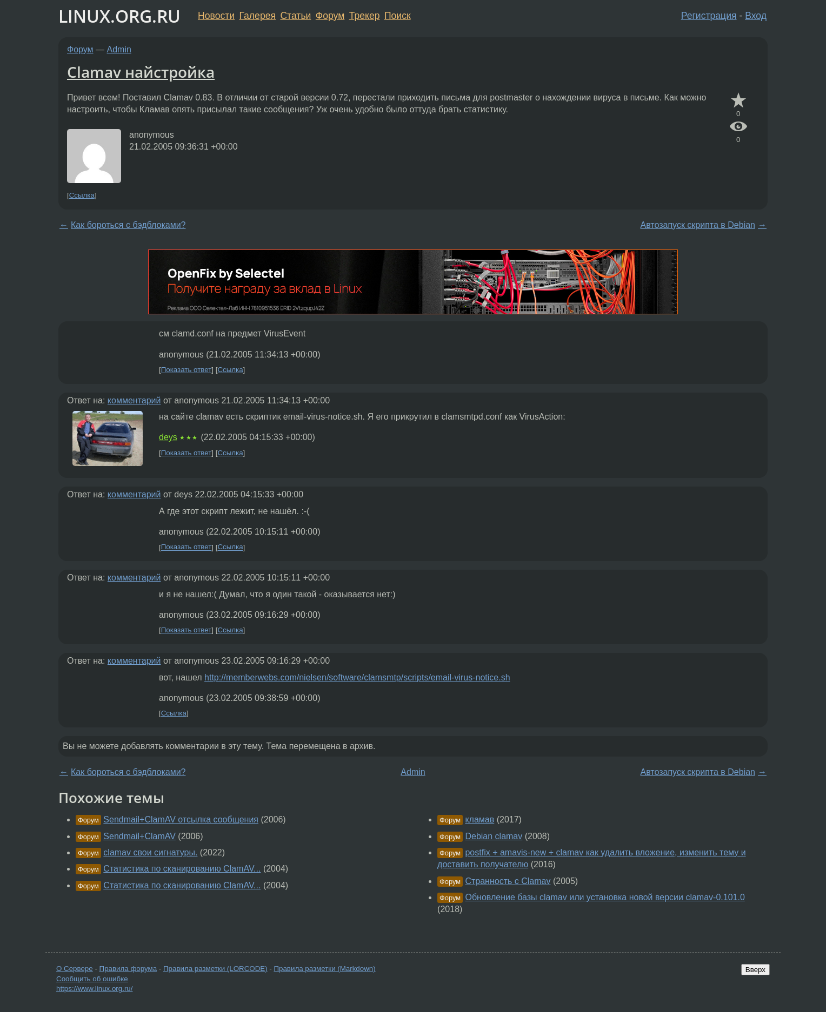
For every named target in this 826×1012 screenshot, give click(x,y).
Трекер (364, 15)
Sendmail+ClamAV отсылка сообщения (180, 819)
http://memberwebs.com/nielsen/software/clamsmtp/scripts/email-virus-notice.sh (357, 677)
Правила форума (128, 968)
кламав (479, 819)
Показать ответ (186, 370)
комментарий (134, 400)
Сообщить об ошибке (92, 979)
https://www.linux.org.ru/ (94, 988)
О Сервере (74, 968)
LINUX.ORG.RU (119, 16)
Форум (330, 15)
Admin (119, 49)
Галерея (257, 15)
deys (168, 437)
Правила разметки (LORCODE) (215, 968)
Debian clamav (493, 836)
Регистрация (709, 15)
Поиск (397, 15)
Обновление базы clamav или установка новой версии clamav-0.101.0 (604, 897)
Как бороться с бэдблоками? (128, 225)
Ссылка (82, 195)
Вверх (755, 970)
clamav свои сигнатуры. (150, 852)
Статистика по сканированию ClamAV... (182, 868)
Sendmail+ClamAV (139, 836)
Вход (756, 15)
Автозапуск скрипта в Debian (697, 225)
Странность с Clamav (507, 881)
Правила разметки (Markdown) (324, 968)
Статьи (295, 15)
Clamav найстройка (141, 72)
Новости (216, 15)
